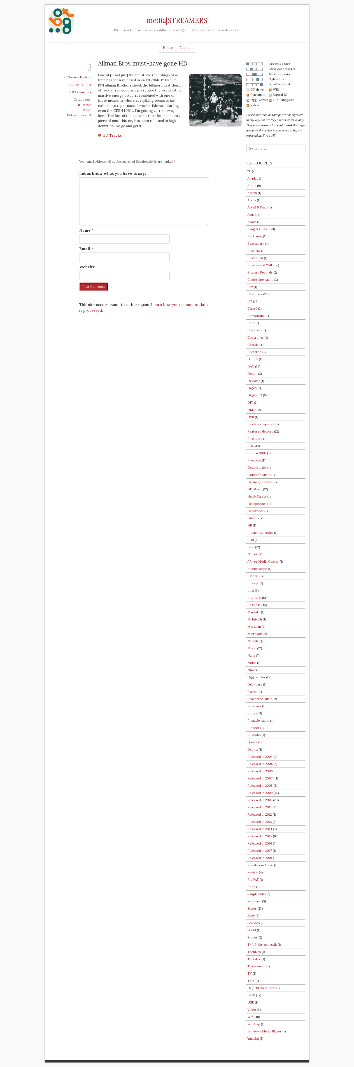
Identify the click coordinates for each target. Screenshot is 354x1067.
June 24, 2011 (80, 85)
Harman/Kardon (259, 482)
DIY (250, 402)
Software (254, 901)
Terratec (254, 959)
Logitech (254, 598)
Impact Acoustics (260, 533)
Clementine (256, 316)
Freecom (254, 460)
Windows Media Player (264, 1031)
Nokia (251, 663)
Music (86, 110)
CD (249, 301)
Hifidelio (253, 518)
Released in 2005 (260, 764)
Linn (250, 590)
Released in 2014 (259, 829)
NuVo (251, 670)
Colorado (254, 330)
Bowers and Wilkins (262, 265)
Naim (251, 655)
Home (168, 47)
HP (249, 525)
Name (85, 230)
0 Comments (80, 92)
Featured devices (260, 431)
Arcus (251, 200)
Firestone (254, 439)
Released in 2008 (260, 786)
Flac (168, 80)
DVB (250, 417)
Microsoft (255, 634)
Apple (251, 186)
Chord (252, 309)
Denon (252, 374)
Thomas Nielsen (77, 77)
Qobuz (252, 742)
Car (250, 287)
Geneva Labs (256, 468)
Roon (251, 887)
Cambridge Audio (260, 280)
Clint (251, 323)
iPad (250, 540)
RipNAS (253, 879)
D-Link (252, 359)
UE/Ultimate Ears (261, 988)
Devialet (253, 381)
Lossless (254, 605)
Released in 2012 (259, 814)
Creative (253, 345)
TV (249, 973)
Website (87, 266)
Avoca (251, 222)
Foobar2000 (256, 453)
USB (250, 1002)
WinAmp (253, 1024)
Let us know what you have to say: (112, 173)
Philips (252, 713)
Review (252, 872)
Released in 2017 (259, 851)
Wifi (250, 1017)
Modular (253, 641)
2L (249, 171)
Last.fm (253, 576)
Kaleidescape (257, 569)
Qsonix (252, 749)
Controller (255, 337)
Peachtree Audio (259, 699)
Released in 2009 (260, 793)
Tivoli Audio (256, 966)
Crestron (254, 352)
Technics (254, 952)
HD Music (84, 105)
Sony (251, 916)
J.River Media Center (263, 561)
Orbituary (254, 684)
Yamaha (253, 1039)
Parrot (252, 692)
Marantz (253, 612)
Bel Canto (254, 236)
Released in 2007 (259, 778)
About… (185, 47)
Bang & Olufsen (258, 229)
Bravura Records (259, 272)
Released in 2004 (260, 757)
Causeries (254, 294)
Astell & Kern (257, 207)
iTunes (252, 554)
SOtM (251, 930)
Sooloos (253, 923)
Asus (250, 215)
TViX (251, 981)
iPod (250, 547)
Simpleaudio (256, 894)
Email (84, 248)
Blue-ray (253, 251)
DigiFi (252, 388)
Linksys (253, 583)
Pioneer (253, 728)
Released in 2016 (259, 843)
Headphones (256, 504)
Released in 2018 (259, 858)
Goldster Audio (258, 475)
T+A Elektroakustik (262, 945)
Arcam (252, 193)
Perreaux (254, 706)
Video (251, 1010)
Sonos (252, 908)
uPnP (251, 995)
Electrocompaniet (261, 424)
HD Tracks (112, 135)
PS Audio (254, 735)
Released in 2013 (259, 822)
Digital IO (254, 395)
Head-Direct (256, 496)
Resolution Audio (260, 865)
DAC (250, 366)
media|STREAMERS (177, 20)
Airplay (252, 178)
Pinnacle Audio (258, 720)
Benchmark (255, 243)
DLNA (251, 410)
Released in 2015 (259, 836)
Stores (252, 937)
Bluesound (255, 258)
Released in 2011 (79, 115)
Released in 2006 (260, 771)
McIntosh (254, 619)
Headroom (255, 511)
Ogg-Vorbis (256, 677)
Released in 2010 (259, 800)
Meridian (254, 627)
